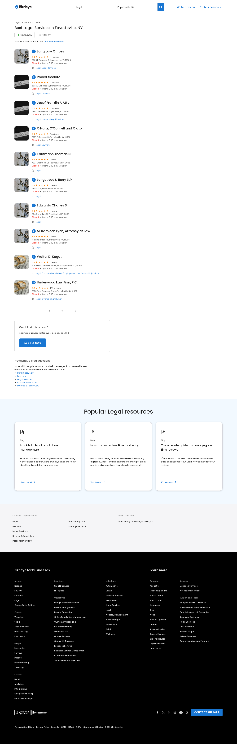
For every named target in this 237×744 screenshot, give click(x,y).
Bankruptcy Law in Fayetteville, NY (136, 521)
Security (55, 727)
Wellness (110, 634)
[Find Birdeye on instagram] (175, 712)
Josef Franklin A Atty (53, 103)
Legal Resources (158, 643)
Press (152, 614)
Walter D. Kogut (49, 257)
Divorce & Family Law (52, 273)
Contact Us (155, 648)
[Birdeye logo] (23, 7)
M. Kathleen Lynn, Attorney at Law (63, 231)
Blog (152, 610)
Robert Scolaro (48, 77)
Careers (154, 624)
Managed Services (189, 586)
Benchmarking (21, 662)
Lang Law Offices (50, 51)
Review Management (64, 607)
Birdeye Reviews (158, 634)
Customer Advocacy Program (194, 641)
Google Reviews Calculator (193, 602)
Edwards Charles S (52, 205)
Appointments (21, 626)
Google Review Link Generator (194, 612)
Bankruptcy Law (25, 372)
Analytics (19, 684)
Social (17, 621)
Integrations (20, 689)
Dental (109, 590)
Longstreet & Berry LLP (54, 180)
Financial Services (114, 595)
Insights (18, 657)
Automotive (112, 586)
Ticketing (19, 667)
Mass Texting (21, 631)
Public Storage (113, 619)
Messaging (19, 648)
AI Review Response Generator (195, 607)
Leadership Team (158, 590)
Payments (19, 636)
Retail (108, 629)
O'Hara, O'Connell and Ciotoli (60, 128)
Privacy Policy (42, 727)
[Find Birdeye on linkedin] (169, 712)
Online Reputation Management (70, 617)
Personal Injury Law (90, 273)
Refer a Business (188, 636)
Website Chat (61, 631)
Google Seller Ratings (24, 605)
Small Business (61, 586)
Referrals (18, 595)
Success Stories (157, 629)
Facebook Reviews (63, 646)
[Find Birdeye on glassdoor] (187, 712)
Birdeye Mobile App (23, 698)
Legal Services (49, 68)
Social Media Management (67, 660)
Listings (18, 586)
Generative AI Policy (93, 727)
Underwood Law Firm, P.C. (57, 282)
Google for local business (66, 602)
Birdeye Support (187, 631)
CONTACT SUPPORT (206, 712)
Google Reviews (62, 636)
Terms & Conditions (24, 727)
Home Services (113, 605)
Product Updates (158, 619)
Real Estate (111, 624)
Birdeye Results (157, 638)
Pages (17, 600)
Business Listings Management (69, 650)
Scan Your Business (189, 617)
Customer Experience (65, 655)
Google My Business (64, 641)
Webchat (19, 617)
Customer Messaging (65, 621)
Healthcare (111, 600)
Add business (32, 342)
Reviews (18, 590)
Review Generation (63, 612)
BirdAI (17, 679)
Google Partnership (24, 693)
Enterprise (59, 590)
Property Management (117, 614)
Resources (155, 605)
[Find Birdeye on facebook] (157, 712)
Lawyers (46, 93)
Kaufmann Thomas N (54, 154)
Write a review (186, 7)
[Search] (161, 7)
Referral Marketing (63, 626)
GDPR (63, 727)
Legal (38, 68)
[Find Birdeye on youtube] (181, 712)
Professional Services (190, 590)
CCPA (78, 727)
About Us (154, 586)
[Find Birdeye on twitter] (163, 712)
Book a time (156, 600)
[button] (75, 311)
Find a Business (187, 621)
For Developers (187, 626)
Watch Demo (156, 595)
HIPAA (71, 727)
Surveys (18, 653)
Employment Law (71, 273)
